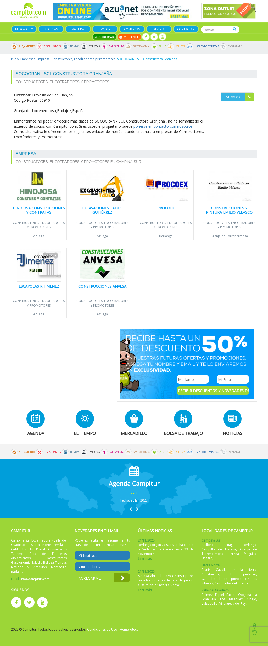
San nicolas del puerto (231, 583)
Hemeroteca (129, 629)
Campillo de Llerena (219, 549)
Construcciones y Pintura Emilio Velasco (229, 210)
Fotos (105, 29)
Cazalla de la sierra (236, 569)
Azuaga (38, 236)
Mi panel (129, 37)
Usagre (207, 558)
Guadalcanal (211, 579)
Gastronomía (141, 46)
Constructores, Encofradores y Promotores (83, 59)
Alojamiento (27, 46)
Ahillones (208, 545)
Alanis (206, 569)
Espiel (219, 594)
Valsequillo (210, 603)
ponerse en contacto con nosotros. (163, 126)
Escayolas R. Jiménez (39, 286)
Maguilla (250, 553)
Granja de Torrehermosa (229, 236)
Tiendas (74, 46)
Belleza (180, 46)
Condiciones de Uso (102, 629)
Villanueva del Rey (232, 603)
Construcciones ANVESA (102, 286)
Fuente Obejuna (238, 594)
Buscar (234, 29)
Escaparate (235, 46)
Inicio (15, 59)
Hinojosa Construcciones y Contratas (39, 210)
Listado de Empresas (206, 46)
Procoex (165, 208)
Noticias (51, 29)
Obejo (251, 599)
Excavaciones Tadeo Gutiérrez (102, 210)
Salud (162, 46)
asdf (134, 493)
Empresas (94, 46)
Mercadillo (24, 29)
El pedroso (243, 574)
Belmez (207, 594)
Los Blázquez (231, 599)
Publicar (104, 37)
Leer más (145, 558)
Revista (159, 29)
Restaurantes (52, 46)
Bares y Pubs (116, 46)
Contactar (185, 29)
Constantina (210, 574)
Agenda (78, 29)
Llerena (233, 553)
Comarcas (132, 29)
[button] (130, 509)
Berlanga (165, 236)
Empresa (43, 59)
